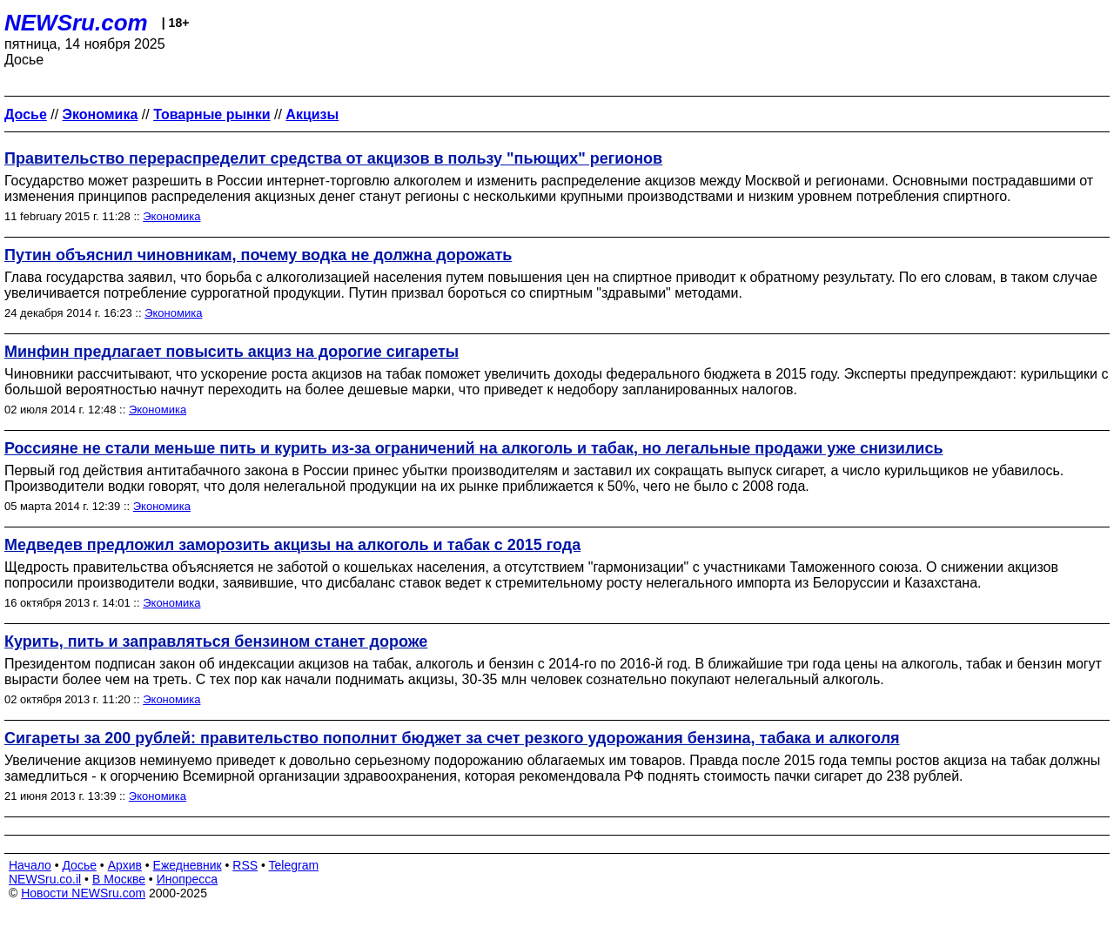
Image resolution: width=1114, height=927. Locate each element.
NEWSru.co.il (45, 879)
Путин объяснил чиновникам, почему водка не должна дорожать (258, 255)
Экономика (171, 216)
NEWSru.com (76, 23)
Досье (79, 865)
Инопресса (187, 879)
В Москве (118, 879)
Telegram (294, 865)
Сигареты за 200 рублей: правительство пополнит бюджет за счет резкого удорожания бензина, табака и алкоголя (452, 738)
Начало (30, 865)
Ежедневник (187, 865)
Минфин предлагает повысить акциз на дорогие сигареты (231, 351)
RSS (245, 865)
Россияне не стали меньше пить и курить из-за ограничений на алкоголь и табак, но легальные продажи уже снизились (473, 448)
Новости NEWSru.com (83, 893)
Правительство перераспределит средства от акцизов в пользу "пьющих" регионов (333, 158)
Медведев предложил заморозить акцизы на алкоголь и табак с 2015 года (292, 545)
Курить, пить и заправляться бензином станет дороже (215, 641)
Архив (125, 865)
